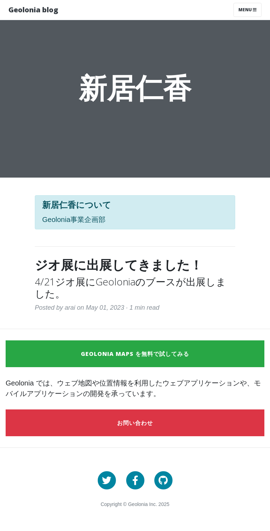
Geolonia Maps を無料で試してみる (135, 354)
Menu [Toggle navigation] (247, 10)
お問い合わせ (135, 423)
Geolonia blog (33, 9)
